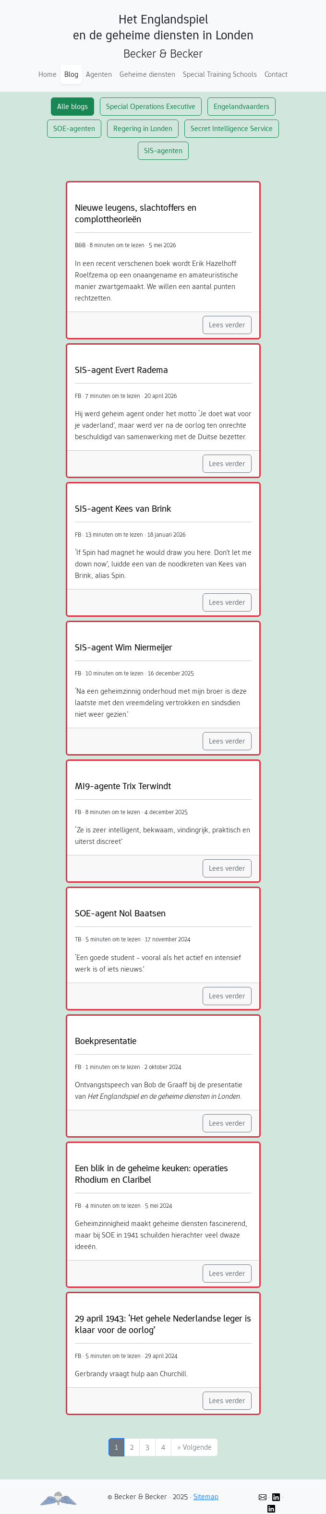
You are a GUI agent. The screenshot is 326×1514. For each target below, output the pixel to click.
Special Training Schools (220, 74)
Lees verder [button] (227, 325)
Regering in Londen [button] (142, 128)
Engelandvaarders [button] (241, 106)
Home (47, 74)
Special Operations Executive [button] (150, 106)
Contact (276, 74)
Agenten (99, 74)
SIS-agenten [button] (163, 150)
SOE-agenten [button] (74, 128)
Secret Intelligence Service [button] (232, 128)
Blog (71, 74)
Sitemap (205, 1496)
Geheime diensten (147, 74)
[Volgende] (194, 1447)
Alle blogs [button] (72, 106)
